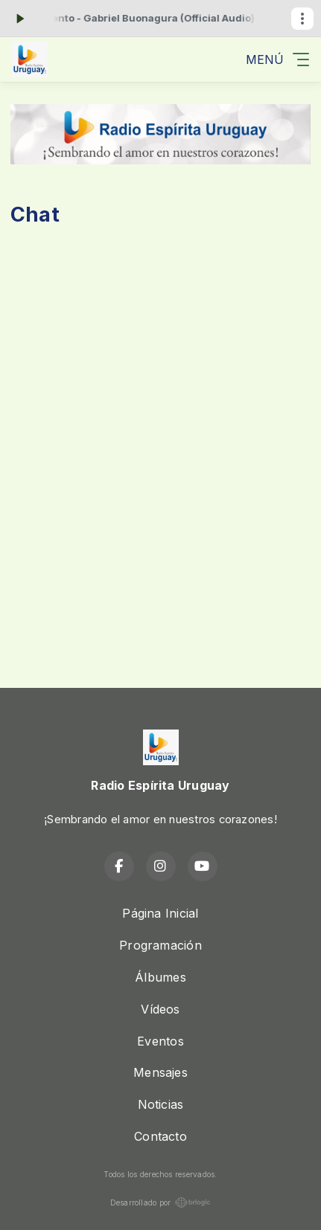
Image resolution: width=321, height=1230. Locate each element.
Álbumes (160, 977)
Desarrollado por (161, 1202)
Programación (160, 945)
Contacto (160, 1136)
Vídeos (160, 1009)
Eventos (160, 1041)
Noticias (161, 1104)
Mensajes (160, 1072)
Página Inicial (160, 913)
